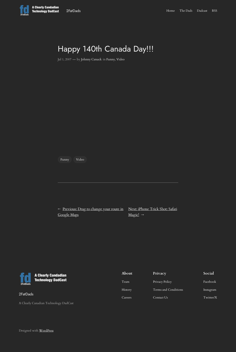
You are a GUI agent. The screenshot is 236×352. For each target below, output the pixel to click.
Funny (110, 59)
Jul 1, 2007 (64, 59)
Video (120, 59)
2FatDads (73, 10)
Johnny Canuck (91, 59)
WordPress (46, 330)
